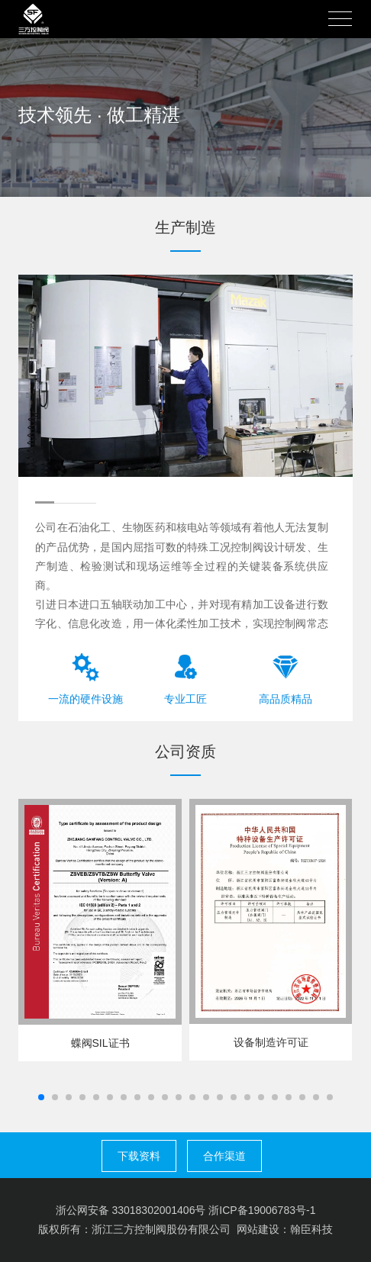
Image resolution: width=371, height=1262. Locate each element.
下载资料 (139, 1156)
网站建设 (258, 1229)
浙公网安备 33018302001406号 (131, 1210)
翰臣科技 (311, 1229)
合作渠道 (224, 1156)
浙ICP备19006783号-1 (261, 1210)
